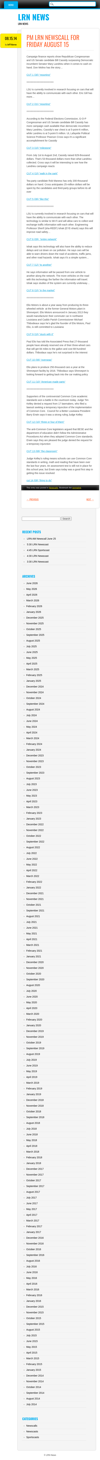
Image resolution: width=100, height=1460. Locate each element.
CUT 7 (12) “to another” (39, 264)
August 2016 (33, 1260)
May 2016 (31, 1278)
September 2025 (35, 635)
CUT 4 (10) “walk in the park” (42, 173)
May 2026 (31, 589)
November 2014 (35, 1381)
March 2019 (32, 1082)
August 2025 (33, 640)
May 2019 (31, 1071)
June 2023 (32, 790)
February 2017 (34, 1226)
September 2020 (35, 979)
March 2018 (32, 1151)
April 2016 (31, 1283)
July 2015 (31, 1335)
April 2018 (31, 1146)
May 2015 (31, 1347)
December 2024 (35, 686)
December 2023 (35, 755)
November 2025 (35, 623)
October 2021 (33, 904)
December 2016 (35, 1237)
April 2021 (31, 939)
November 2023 (35, 761)
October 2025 (33, 629)
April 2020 (31, 1008)
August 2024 (33, 709)
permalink (76, 488)
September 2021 (35, 910)
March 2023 (32, 807)
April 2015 (31, 1352)
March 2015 (32, 1358)
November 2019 (35, 1036)
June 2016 (32, 1272)
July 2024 (31, 715)
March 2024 (32, 738)
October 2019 (33, 1042)
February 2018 (34, 1157)
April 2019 (31, 1077)
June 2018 (32, 1134)
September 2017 (35, 1186)
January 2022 (33, 887)
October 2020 (33, 973)
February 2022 (34, 881)
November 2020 (35, 968)
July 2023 (31, 784)
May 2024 (31, 726)
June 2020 (32, 996)
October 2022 (33, 835)
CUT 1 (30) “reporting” (38, 74)
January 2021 (33, 956)
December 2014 (35, 1375)
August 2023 (33, 778)
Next (90, 499)
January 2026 (33, 612)
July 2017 (31, 1197)
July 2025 (31, 646)
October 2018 (33, 1111)
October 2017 (33, 1180)
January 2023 (33, 818)
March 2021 (32, 945)
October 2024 (33, 698)
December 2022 (35, 824)
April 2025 (31, 663)
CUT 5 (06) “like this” (38, 199)
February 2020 (34, 1019)
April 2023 (31, 801)
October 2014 (33, 1387)
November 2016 (35, 1243)
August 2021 (33, 916)
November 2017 (35, 1174)
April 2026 (31, 594)
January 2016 (33, 1301)
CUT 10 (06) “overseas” (39, 359)
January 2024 (33, 749)
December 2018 (35, 1100)
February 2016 (34, 1295)
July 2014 (31, 1404)
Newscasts (32, 1431)
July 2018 (31, 1128)
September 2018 (35, 1117)
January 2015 (33, 1369)
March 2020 (32, 1013)
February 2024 (34, 744)
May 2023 (31, 795)
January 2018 (33, 1163)
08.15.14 (11, 38)
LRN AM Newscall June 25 (41, 538)
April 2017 (31, 1214)
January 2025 (33, 680)
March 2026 (32, 600)
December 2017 (35, 1169)
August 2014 (33, 1398)
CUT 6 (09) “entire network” (42, 239)
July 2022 (31, 853)
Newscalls (53, 488)
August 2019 (33, 1054)
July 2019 (31, 1059)
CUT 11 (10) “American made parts (46, 381)
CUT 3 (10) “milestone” (39, 148)
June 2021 (32, 927)
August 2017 (33, 1191)
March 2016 (32, 1289)
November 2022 (35, 830)
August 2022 (33, 847)
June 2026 (32, 583)
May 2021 (31, 933)
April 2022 (31, 870)
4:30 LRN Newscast (38, 556)
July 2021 (31, 922)
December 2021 (35, 893)
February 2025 (34, 675)
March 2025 (32, 669)
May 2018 (31, 1140)
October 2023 (33, 767)
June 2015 (32, 1341)
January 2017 (33, 1232)
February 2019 (34, 1088)
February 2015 (34, 1364)
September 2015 (35, 1324)
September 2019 (35, 1048)
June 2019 (32, 1065)
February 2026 (34, 606)
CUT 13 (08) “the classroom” (42, 451)
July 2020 (31, 991)
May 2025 (31, 657)
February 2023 (34, 813)
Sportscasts (32, 1437)
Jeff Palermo (12, 44)
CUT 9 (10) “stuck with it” (40, 334)
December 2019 (35, 1031)
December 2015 (35, 1306)
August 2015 (33, 1329)
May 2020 (31, 1002)
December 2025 (35, 617)
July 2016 (31, 1266)
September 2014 (35, 1392)
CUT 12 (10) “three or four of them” (45, 422)
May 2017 (31, 1209)
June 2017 (32, 1203)
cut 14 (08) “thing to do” (39, 480)
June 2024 (32, 721)
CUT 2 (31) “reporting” (38, 104)
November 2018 (35, 1105)
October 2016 (33, 1249)
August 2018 (33, 1123)
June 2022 (32, 858)
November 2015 (35, 1312)
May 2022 (31, 864)
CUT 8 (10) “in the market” (41, 290)
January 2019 (33, 1094)
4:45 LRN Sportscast (38, 550)
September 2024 (35, 703)
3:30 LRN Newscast (38, 561)
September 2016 (35, 1255)
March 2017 (32, 1220)
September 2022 (35, 841)
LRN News (33, 17)
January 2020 (33, 1025)
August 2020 (33, 985)
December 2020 (35, 962)
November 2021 (35, 899)
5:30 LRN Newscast (38, 544)
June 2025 (32, 652)
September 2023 (35, 772)
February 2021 (34, 950)
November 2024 (35, 692)
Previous (33, 499)
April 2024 (31, 732)
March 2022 (32, 876)
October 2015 (33, 1318)
